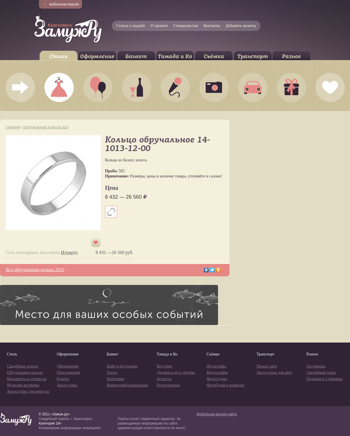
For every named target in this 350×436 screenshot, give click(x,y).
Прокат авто (266, 366)
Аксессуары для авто (274, 372)
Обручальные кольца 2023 (46, 127)
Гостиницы (315, 366)
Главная (13, 127)
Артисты (164, 379)
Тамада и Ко (175, 56)
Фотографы (216, 366)
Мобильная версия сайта (217, 414)
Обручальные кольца (24, 372)
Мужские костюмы (23, 385)
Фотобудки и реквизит (226, 385)
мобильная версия (61, 4)
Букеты (63, 379)
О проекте (159, 26)
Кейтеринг (116, 379)
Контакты (212, 26)
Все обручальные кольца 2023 (35, 269)
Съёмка (214, 56)
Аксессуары (67, 385)
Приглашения (68, 372)
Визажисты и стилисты (26, 379)
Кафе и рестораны (122, 366)
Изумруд (69, 252)
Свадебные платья (22, 366)
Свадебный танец (321, 372)
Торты (112, 372)
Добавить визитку (240, 26)
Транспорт (252, 56)
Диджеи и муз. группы (176, 372)
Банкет (136, 56)
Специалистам (185, 26)
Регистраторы (168, 385)
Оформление (97, 56)
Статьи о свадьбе (130, 26)
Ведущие (164, 366)
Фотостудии (217, 379)
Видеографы (217, 372)
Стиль (58, 56)
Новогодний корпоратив (127, 385)
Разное (291, 56)
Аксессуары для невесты (28, 391)
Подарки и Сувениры (324, 379)
